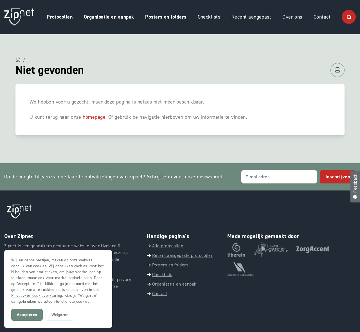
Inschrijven (337, 176)
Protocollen (60, 17)
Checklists (209, 17)
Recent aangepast (251, 17)
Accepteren (27, 314)
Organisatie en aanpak (109, 17)
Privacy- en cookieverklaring (36, 295)
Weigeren (60, 314)
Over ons (292, 17)
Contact (322, 17)
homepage (94, 117)
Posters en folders (165, 17)
